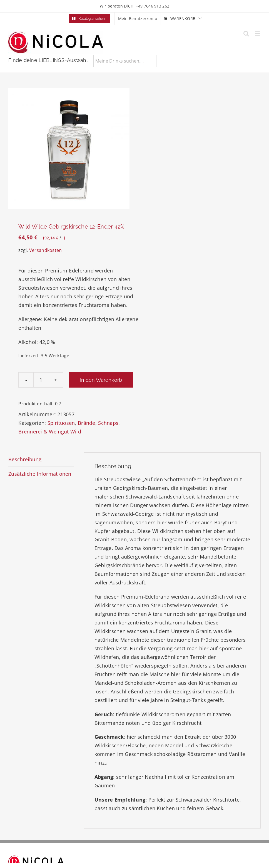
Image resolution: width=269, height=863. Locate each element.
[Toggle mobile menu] (258, 33)
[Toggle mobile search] (246, 33)
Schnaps (108, 423)
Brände (86, 423)
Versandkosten (45, 250)
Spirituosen (61, 423)
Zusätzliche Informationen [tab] (39, 473)
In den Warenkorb (101, 380)
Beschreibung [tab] (24, 459)
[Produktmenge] (40, 380)
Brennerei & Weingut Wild (49, 431)
